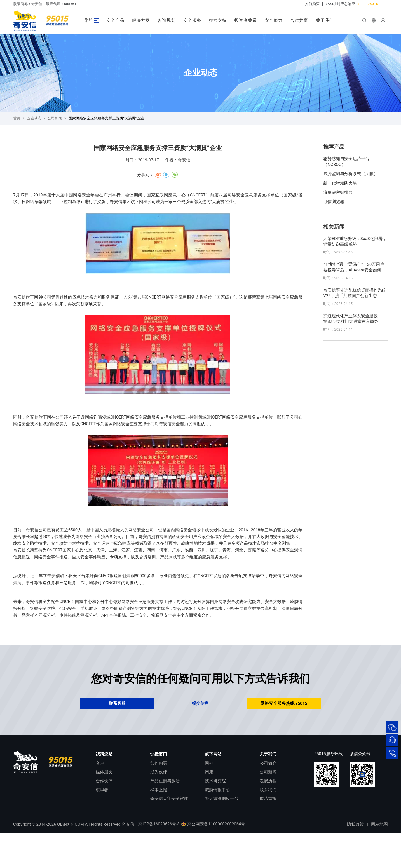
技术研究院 (215, 780)
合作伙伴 (104, 780)
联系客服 (117, 703)
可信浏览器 (333, 201)
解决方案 (141, 20)
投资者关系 (245, 20)
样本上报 (158, 789)
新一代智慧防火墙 (340, 183)
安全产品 (115, 20)
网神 (209, 763)
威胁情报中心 (217, 789)
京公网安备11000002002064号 (213, 834)
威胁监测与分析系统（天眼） (350, 173)
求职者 (102, 789)
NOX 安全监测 (218, 807)
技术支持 (218, 20)
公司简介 (268, 763)
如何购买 (312, 4)
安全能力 (274, 20)
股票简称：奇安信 (27, 4)
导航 (88, 20)
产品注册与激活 (165, 780)
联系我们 (268, 789)
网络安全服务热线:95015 (284, 703)
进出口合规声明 (274, 807)
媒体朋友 (104, 771)
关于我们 (325, 20)
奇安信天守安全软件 (169, 798)
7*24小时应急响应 (340, 4)
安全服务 (192, 20)
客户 (100, 763)
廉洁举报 (268, 798)
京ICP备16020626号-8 (158, 834)
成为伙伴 (158, 771)
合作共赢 (299, 20)
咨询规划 (166, 20)
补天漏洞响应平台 (221, 798)
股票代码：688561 (61, 4)
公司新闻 (55, 118)
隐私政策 (355, 834)
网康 (209, 771)
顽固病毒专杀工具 (167, 807)
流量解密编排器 (338, 192)
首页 (16, 118)
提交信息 (200, 703)
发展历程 (268, 780)
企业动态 (34, 118)
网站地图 (379, 834)
